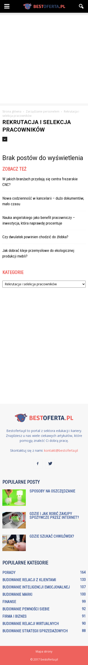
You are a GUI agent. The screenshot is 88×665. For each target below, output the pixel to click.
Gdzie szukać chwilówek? (52, 536)
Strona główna (11, 111)
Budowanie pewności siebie (25, 609)
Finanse (9, 602)
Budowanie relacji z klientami (29, 580)
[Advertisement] (44, 59)
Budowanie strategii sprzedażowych (35, 631)
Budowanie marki (17, 594)
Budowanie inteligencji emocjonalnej (36, 587)
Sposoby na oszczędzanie (52, 491)
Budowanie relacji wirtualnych (30, 623)
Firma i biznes (14, 616)
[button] (81, 6)
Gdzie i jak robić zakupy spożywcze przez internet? (54, 516)
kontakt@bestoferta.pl (61, 450)
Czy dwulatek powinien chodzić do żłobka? (35, 236)
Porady (8, 572)
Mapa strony (44, 651)
